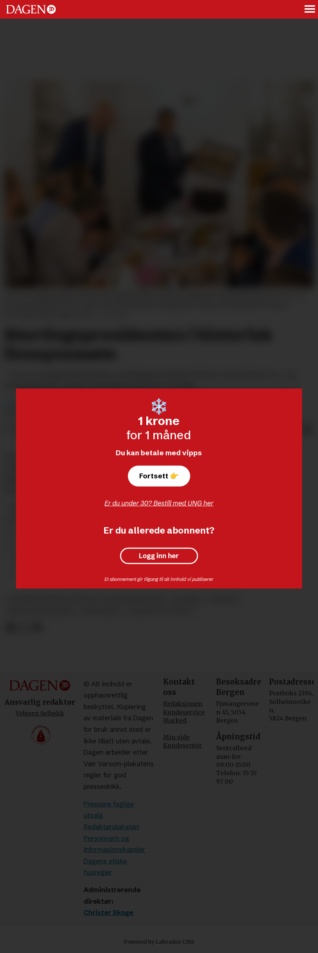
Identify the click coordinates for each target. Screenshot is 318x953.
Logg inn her (159, 556)
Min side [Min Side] (176, 737)
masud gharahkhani (40, 611)
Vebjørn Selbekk (40, 713)
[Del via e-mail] (307, 429)
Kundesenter (182, 745)
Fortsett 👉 (159, 475)
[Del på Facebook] (10, 628)
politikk (187, 599)
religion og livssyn (159, 611)
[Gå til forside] (31, 9)
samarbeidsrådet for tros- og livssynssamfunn (86, 599)
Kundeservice (184, 712)
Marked (175, 720)
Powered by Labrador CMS (159, 941)
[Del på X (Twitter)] (24, 628)
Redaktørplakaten (111, 827)
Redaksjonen (182, 703)
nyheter (223, 599)
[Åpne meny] (310, 9)
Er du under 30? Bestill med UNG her (159, 503)
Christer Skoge (108, 912)
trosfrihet (100, 611)
